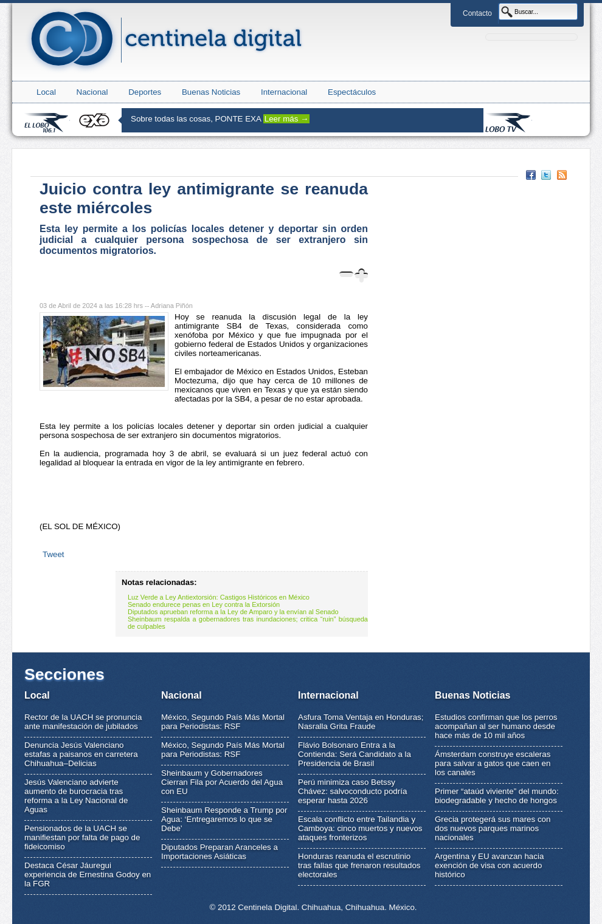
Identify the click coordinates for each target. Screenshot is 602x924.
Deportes (144, 92)
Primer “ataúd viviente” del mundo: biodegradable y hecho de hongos (497, 796)
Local (46, 92)
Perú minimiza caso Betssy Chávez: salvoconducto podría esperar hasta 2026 (352, 791)
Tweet (53, 554)
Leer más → (287, 118)
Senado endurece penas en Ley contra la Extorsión (204, 604)
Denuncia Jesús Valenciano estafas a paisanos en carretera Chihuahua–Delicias (81, 754)
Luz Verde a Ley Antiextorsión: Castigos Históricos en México (219, 597)
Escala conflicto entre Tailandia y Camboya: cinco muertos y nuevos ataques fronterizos (360, 828)
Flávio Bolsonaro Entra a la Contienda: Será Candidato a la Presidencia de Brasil (354, 754)
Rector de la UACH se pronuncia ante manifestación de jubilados (83, 722)
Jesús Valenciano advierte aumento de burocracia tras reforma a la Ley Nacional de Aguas (76, 796)
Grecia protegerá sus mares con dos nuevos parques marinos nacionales (492, 828)
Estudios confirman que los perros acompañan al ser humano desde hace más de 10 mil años (496, 726)
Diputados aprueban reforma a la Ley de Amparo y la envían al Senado (233, 611)
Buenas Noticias (211, 92)
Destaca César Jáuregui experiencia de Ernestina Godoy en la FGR (87, 874)
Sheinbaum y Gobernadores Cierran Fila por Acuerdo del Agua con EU (222, 782)
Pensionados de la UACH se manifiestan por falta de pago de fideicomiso (82, 837)
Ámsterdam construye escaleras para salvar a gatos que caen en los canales (492, 763)
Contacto (477, 13)
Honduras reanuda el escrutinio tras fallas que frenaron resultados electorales (359, 865)
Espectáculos (352, 92)
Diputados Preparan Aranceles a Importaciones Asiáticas (219, 852)
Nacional (92, 92)
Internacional (284, 92)
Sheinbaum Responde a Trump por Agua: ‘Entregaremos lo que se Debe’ (224, 819)
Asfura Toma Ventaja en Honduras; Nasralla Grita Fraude (360, 722)
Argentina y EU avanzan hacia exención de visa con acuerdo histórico (489, 865)
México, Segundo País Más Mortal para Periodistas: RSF (223, 722)
